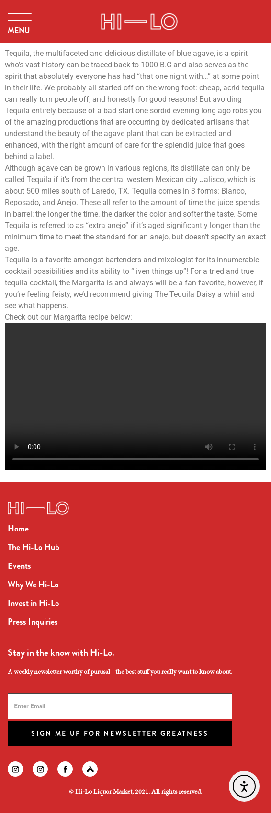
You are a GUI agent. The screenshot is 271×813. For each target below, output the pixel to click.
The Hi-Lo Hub (33, 547)
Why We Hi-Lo (33, 584)
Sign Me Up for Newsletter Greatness (119, 733)
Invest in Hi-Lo (33, 603)
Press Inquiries (33, 622)
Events (19, 566)
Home (18, 528)
